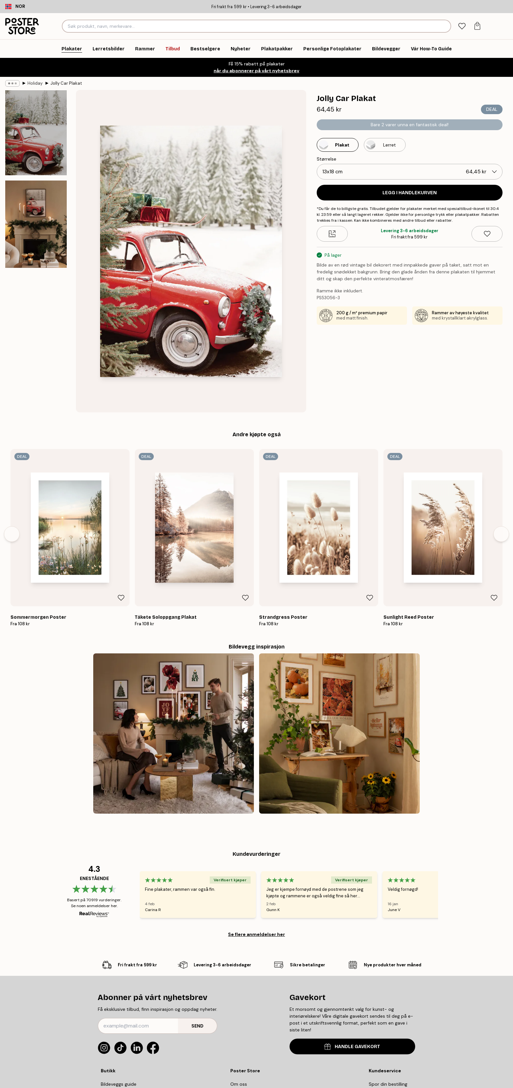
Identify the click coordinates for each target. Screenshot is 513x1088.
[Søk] (445, 26)
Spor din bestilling (388, 1084)
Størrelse (326, 159)
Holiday (35, 83)
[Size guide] (332, 234)
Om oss (238, 1084)
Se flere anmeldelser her (256, 934)
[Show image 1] (36, 132)
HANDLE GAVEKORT (352, 1047)
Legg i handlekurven (409, 193)
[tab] (461, 26)
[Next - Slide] (501, 534)
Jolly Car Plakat (66, 83)
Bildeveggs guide (118, 1084)
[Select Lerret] (385, 145)
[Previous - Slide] (12, 534)
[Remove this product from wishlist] (487, 234)
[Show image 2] (36, 224)
